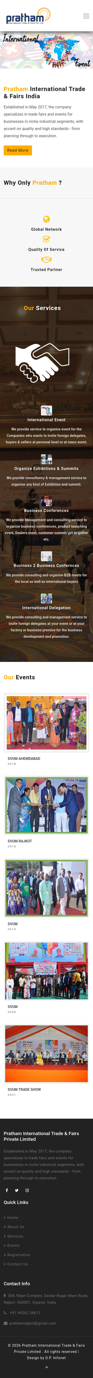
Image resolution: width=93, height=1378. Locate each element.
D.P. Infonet (56, 1358)
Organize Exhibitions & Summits (46, 468)
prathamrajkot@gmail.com (32, 1323)
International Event (47, 419)
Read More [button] (18, 150)
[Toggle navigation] (84, 15)
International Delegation (46, 607)
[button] (7, 50)
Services (13, 1236)
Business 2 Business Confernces (46, 565)
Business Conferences (46, 510)
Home (11, 1217)
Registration (17, 1255)
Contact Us (16, 1264)
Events (12, 1245)
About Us (14, 1227)
